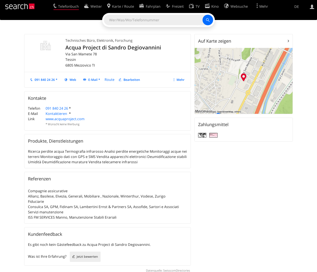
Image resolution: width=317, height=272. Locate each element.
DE (296, 6)
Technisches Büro (80, 40)
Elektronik (105, 40)
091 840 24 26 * (46, 80)
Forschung (124, 40)
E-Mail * (94, 80)
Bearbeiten (131, 80)
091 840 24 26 (57, 108)
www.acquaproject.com (65, 118)
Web (73, 80)
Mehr (180, 80)
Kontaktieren (57, 113)
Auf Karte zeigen (214, 41)
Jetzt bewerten (87, 256)
